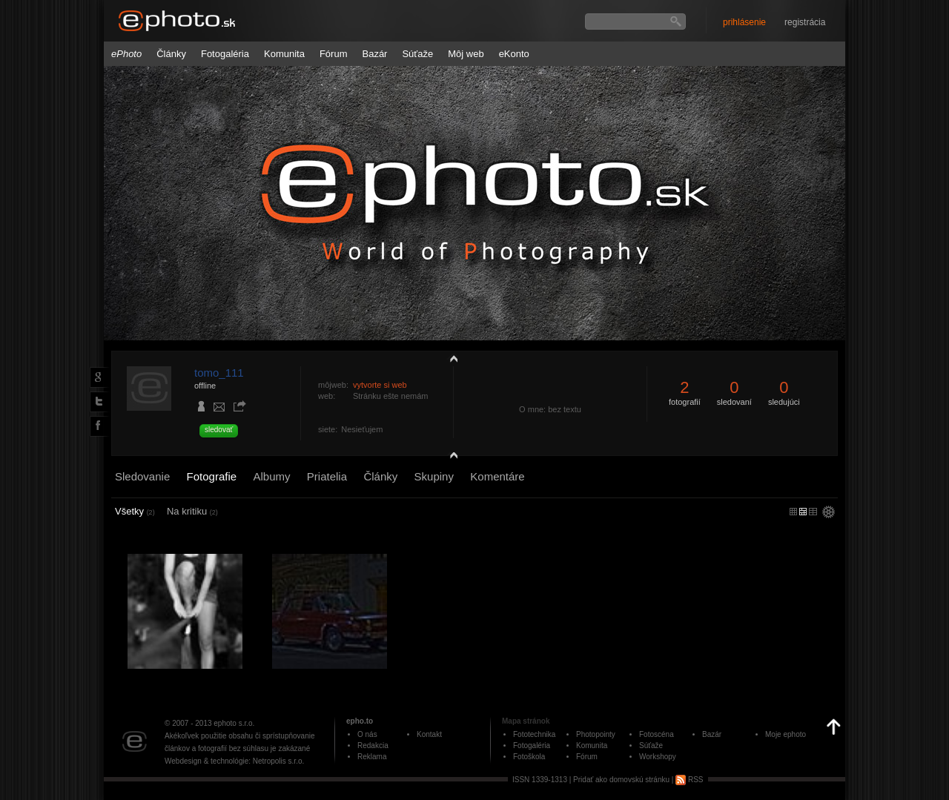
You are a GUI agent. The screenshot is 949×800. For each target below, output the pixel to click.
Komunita (284, 53)
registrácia (804, 22)
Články (171, 53)
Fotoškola (529, 757)
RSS (689, 780)
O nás (367, 734)
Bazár (374, 53)
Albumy (271, 476)
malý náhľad (803, 511)
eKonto (514, 53)
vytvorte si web (380, 384)
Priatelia (327, 476)
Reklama (371, 757)
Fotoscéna (656, 734)
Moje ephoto (785, 734)
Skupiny (434, 476)
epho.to (359, 721)
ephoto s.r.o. (234, 723)
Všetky (135, 511)
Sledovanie (142, 476)
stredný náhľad (813, 511)
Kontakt (429, 734)
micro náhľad (793, 511)
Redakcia (372, 745)
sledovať (219, 430)
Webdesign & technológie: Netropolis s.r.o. (234, 761)
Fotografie (212, 476)
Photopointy (595, 734)
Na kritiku (192, 511)
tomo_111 (219, 372)
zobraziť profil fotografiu (450, 358)
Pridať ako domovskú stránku (621, 780)
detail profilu (450, 457)
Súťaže (417, 53)
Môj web (465, 53)
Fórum (334, 53)
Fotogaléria (225, 53)
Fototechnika (534, 734)
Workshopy (657, 757)
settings (828, 513)
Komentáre (497, 476)
